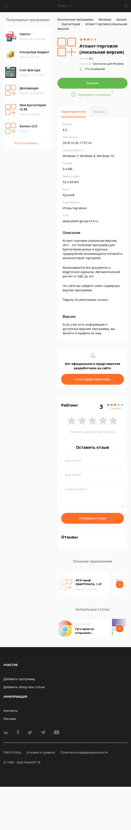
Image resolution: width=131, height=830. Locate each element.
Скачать (92, 83)
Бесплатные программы (75, 19)
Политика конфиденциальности (84, 752)
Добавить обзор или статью (24, 687)
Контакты (10, 711)
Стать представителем (92, 379)
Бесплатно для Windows (108, 64)
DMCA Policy (12, 752)
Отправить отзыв (92, 518)
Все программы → (27, 143)
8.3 (86, 58)
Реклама (9, 719)
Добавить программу (19, 679)
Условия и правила (41, 752)
